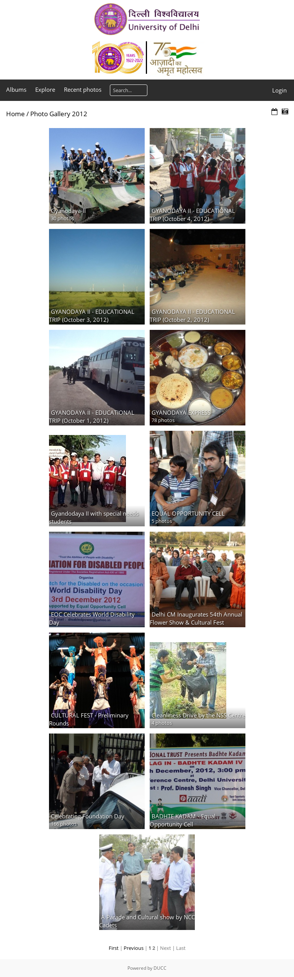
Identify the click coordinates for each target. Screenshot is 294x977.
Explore (45, 89)
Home (15, 113)
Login (279, 90)
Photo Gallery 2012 (58, 113)
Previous (134, 948)
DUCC (160, 968)
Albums (16, 89)
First (114, 948)
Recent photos (82, 89)
